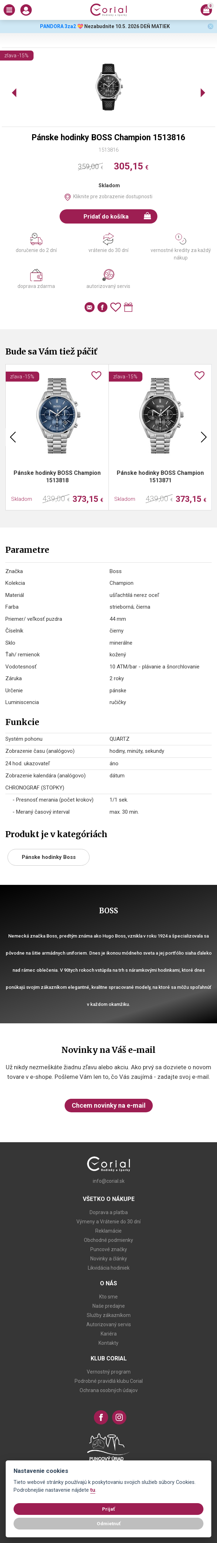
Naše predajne (108, 1306)
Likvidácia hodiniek (109, 1268)
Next (203, 437)
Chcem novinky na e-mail (109, 1105)
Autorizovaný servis (108, 1324)
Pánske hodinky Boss (49, 857)
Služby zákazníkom (109, 1315)
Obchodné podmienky (108, 1240)
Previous (12, 437)
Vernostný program (109, 1372)
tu (92, 1490)
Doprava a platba (109, 1212)
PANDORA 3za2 (58, 26)
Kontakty (108, 1343)
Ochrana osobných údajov (109, 1390)
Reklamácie (108, 1231)
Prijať (108, 1509)
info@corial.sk (109, 1181)
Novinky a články (108, 1258)
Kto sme (108, 1297)
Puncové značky (108, 1249)
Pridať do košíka (117, 216)
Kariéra (109, 1334)
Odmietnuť (109, 1523)
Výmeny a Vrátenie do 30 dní (108, 1221)
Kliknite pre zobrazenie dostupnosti (112, 196)
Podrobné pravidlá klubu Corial (109, 1381)
